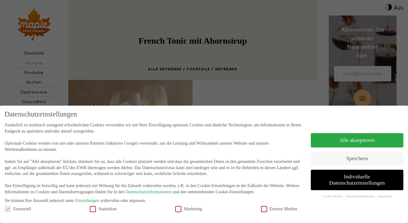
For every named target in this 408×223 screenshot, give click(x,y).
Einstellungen (87, 196)
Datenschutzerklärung (360, 191)
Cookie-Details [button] (332, 191)
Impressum (384, 191)
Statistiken (103, 204)
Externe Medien (279, 204)
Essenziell (18, 204)
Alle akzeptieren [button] (357, 135)
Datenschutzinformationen (149, 187)
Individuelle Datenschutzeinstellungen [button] (357, 175)
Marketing (188, 204)
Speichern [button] (357, 154)
